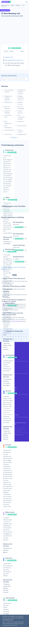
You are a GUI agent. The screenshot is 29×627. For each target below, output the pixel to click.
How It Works (4, 383)
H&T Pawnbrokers (18, 222)
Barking (18, 5)
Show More (14, 137)
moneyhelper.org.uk (7, 619)
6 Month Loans (5, 369)
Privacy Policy (4, 400)
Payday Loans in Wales (7, 412)
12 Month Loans (5, 371)
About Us (3, 379)
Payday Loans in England (7, 408)
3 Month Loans (5, 367)
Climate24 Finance (18, 256)
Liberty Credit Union (19, 245)
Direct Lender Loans (6, 359)
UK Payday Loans (5, 348)
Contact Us (4, 392)
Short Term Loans (5, 352)
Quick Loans (4, 354)
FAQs (2, 381)
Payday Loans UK (5, 5)
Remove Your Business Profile (9, 388)
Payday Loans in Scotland (7, 410)
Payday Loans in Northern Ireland (10, 415)
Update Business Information (8, 390)
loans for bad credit (17, 321)
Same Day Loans (5, 357)
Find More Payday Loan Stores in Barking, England (13, 268)
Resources (4, 385)
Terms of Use (4, 402)
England (12, 5)
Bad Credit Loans (5, 350)
